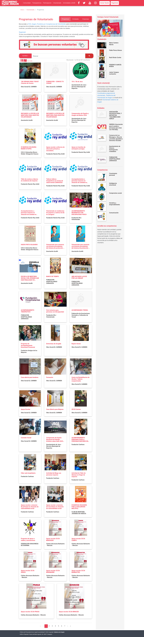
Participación (47, 3)
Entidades (75, 19)
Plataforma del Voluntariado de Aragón (106, 96)
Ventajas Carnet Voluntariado (107, 17)
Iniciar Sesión (104, 3)
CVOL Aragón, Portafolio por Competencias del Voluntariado (47, 24)
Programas (65, 19)
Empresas (85, 19)
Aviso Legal (34, 632)
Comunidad (26, 3)
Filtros (24, 56)
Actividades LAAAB (69, 3)
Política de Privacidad (25, 632)
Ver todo (29, 61)
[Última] (70, 626)
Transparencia (36, 3)
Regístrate (114, 3)
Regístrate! (22, 32)
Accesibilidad (40, 632)
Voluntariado (57, 3)
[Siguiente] (67, 626)
